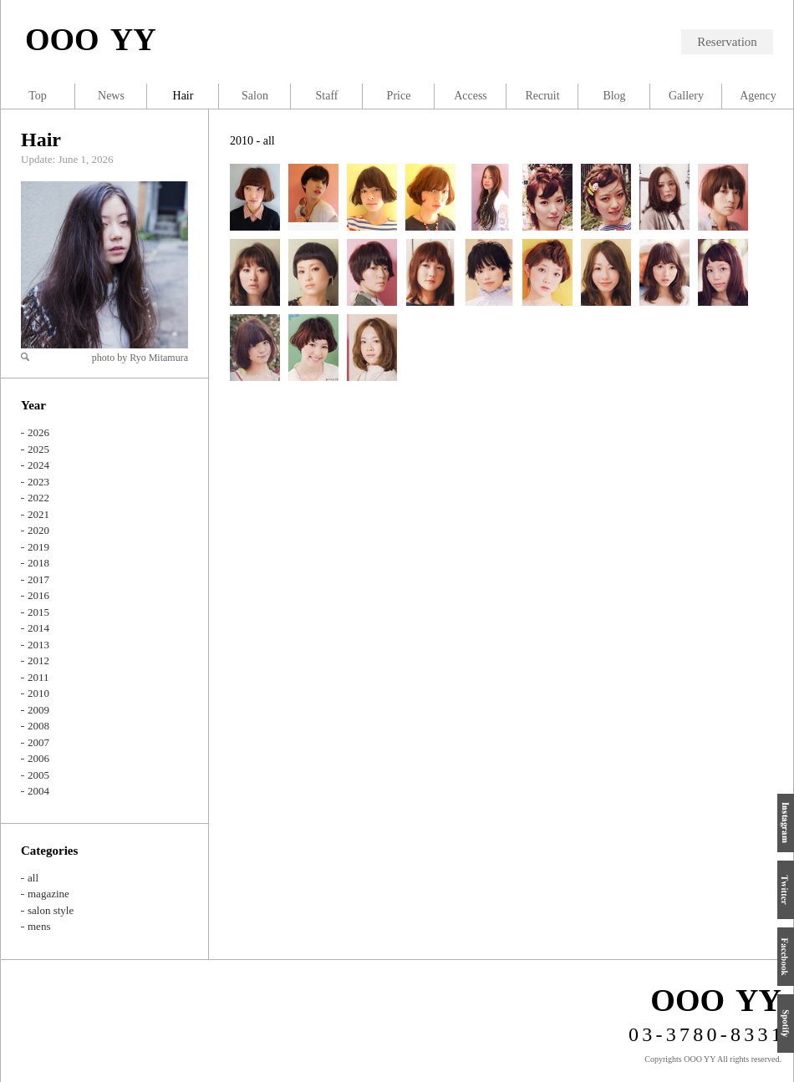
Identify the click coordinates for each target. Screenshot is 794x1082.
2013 (38, 644)
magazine (48, 893)
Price (399, 95)
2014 (38, 628)
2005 (38, 775)
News (111, 95)
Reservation (727, 41)
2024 (38, 465)
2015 (38, 612)
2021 (38, 514)
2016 (38, 595)
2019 (38, 547)
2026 (38, 432)
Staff (327, 95)
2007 (38, 742)
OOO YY (90, 39)
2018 (38, 562)
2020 (38, 530)
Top (37, 95)
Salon (255, 95)
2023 (38, 481)
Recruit (542, 95)
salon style (51, 910)
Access (470, 95)
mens (39, 926)
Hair (41, 139)
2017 (38, 579)
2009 (38, 710)
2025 (38, 449)
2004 (38, 791)
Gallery (686, 95)
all (33, 877)
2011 (38, 677)
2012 (38, 660)
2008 (38, 725)
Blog (614, 95)
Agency (758, 95)
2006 (38, 758)
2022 (38, 497)
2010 (38, 693)
